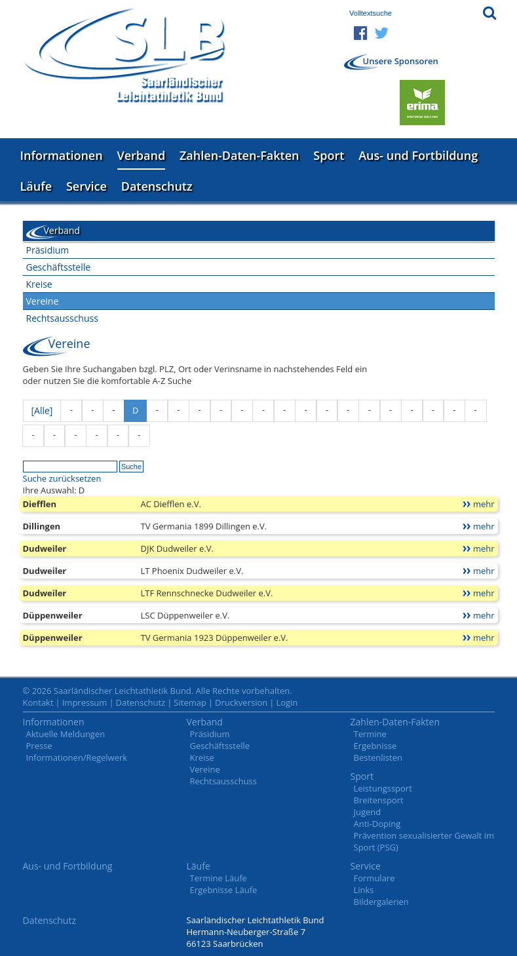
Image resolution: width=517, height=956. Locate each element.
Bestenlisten (378, 757)
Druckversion (241, 702)
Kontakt (38, 702)
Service (86, 186)
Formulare (374, 878)
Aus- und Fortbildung (418, 155)
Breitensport (379, 800)
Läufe (36, 186)
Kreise (39, 284)
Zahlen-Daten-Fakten (239, 155)
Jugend (367, 812)
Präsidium (47, 250)
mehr (484, 504)
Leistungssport (383, 788)
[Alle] (42, 410)
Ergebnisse (375, 746)
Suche (131, 466)
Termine (370, 734)
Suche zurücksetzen (62, 478)
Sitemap (190, 702)
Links (364, 890)
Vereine (42, 301)
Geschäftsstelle (58, 267)
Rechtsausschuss (62, 318)
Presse (39, 746)
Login (286, 702)
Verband (141, 155)
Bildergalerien (381, 902)
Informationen (61, 155)
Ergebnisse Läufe (224, 890)
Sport (328, 155)
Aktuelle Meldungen (65, 734)
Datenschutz (157, 186)
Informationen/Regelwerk (77, 757)
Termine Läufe (218, 878)
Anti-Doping (377, 824)
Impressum (84, 702)
